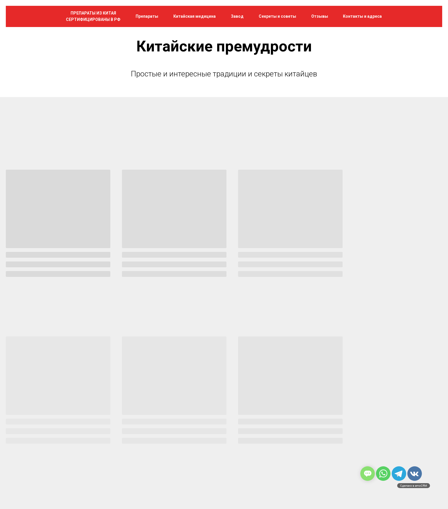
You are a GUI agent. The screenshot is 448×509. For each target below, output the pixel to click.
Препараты (147, 16)
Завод (237, 16)
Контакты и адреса (362, 16)
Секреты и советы (277, 16)
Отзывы (319, 16)
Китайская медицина (194, 16)
